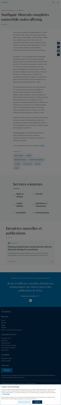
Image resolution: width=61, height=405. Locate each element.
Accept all (37, 402)
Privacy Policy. (6, 394)
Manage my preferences (24, 402)
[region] (30, 394)
